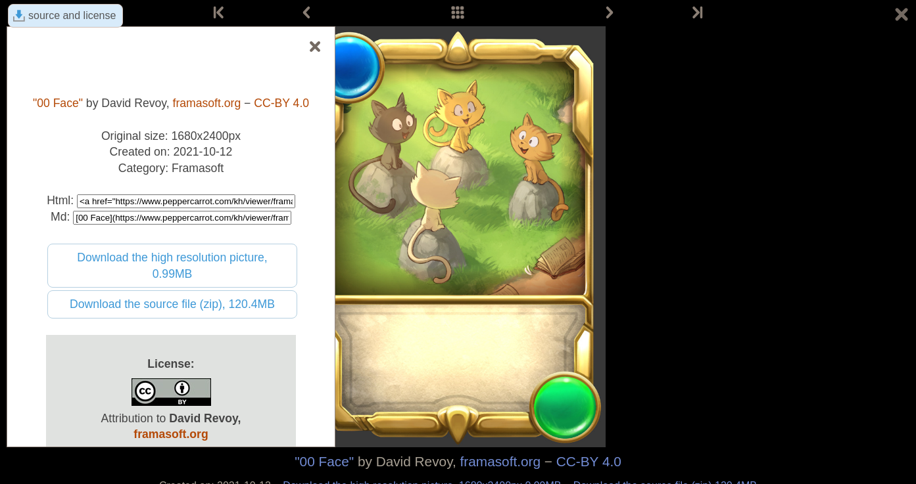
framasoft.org (500, 461)
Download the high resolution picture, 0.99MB (172, 265)
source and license (72, 15)
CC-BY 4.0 (588, 461)
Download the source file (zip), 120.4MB (172, 304)
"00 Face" (324, 461)
